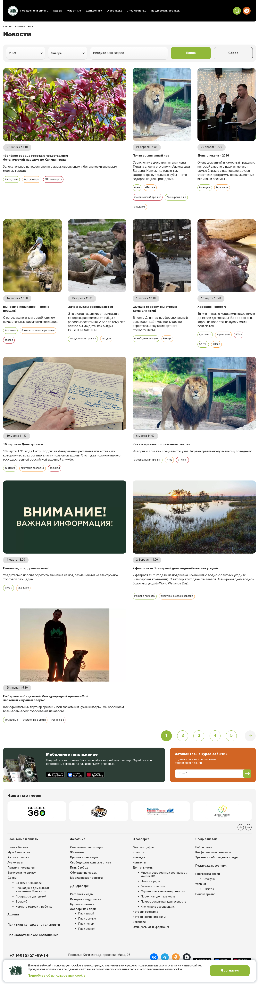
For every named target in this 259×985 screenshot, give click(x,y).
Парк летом (86, 933)
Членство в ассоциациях (157, 916)
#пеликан (11, 331)
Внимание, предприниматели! (27, 569)
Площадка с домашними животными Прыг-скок (32, 900)
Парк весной (86, 939)
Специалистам (128, 11)
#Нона (218, 345)
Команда (139, 867)
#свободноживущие (148, 339)
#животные (12, 726)
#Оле (243, 335)
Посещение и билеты (33, 11)
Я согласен (230, 970)
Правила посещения (21, 877)
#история (11, 469)
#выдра (111, 344)
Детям (12, 888)
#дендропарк (35, 180)
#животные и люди (38, 726)
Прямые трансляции (84, 867)
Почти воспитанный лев (152, 155)
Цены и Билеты (17, 857)
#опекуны (205, 188)
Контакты (139, 872)
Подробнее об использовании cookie (56, 975)
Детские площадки (29, 893)
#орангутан (226, 335)
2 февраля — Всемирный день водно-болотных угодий (171, 571)
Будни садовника (82, 914)
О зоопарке (108, 11)
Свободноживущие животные (90, 872)
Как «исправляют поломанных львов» (163, 445)
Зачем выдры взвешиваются (80, 309)
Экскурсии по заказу (21, 882)
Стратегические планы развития (163, 901)
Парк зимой (86, 923)
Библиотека (203, 857)
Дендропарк (88, 11)
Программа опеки (207, 884)
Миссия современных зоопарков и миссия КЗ (164, 884)
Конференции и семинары (213, 862)
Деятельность (143, 877)
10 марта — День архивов (24, 445)
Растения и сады (81, 904)
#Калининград (59, 180)
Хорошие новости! (212, 307)
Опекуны (209, 889)
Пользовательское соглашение (33, 945)
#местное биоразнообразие (183, 602)
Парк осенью (87, 928)
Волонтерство (205, 904)
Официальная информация (151, 937)
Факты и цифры (143, 857)
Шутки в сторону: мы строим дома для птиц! (156, 309)
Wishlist (200, 894)
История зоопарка (145, 922)
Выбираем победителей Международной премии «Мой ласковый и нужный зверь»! (43, 704)
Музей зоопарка (18, 862)
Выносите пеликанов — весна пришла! (22, 309)
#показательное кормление (23, 341)
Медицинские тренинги (86, 888)
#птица (172, 339)
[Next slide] (248, 837)
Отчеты (209, 899)
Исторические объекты (149, 927)
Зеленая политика (153, 896)
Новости (138, 862)
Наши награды (150, 891)
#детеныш (206, 335)
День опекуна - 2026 (213, 155)
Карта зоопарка (18, 867)
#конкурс (26, 589)
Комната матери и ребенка (34, 916)
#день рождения (145, 207)
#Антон (204, 345)
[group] (36, 820)
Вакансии (139, 932)
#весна (52, 341)
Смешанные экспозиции (86, 857)
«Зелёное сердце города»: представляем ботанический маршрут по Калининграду (37, 158)
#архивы (61, 469)
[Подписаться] (247, 781)
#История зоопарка (36, 469)
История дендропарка (85, 909)
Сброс (233, 53)
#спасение (64, 726)
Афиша (55, 11)
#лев (137, 188)
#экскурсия (12, 180)
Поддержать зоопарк (154, 11)
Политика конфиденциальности (33, 934)
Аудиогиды (14, 872)
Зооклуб (21, 911)
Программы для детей (31, 906)
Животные (70, 11)
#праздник (224, 188)
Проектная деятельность (158, 906)
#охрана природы (146, 602)
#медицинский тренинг (149, 197)
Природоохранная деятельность (163, 911)
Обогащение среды (83, 882)
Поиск (191, 53)
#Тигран (151, 188)
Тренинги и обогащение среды (216, 867)
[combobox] (25, 53)
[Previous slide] (241, 837)
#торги (9, 589)
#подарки (169, 207)
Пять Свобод (79, 877)
